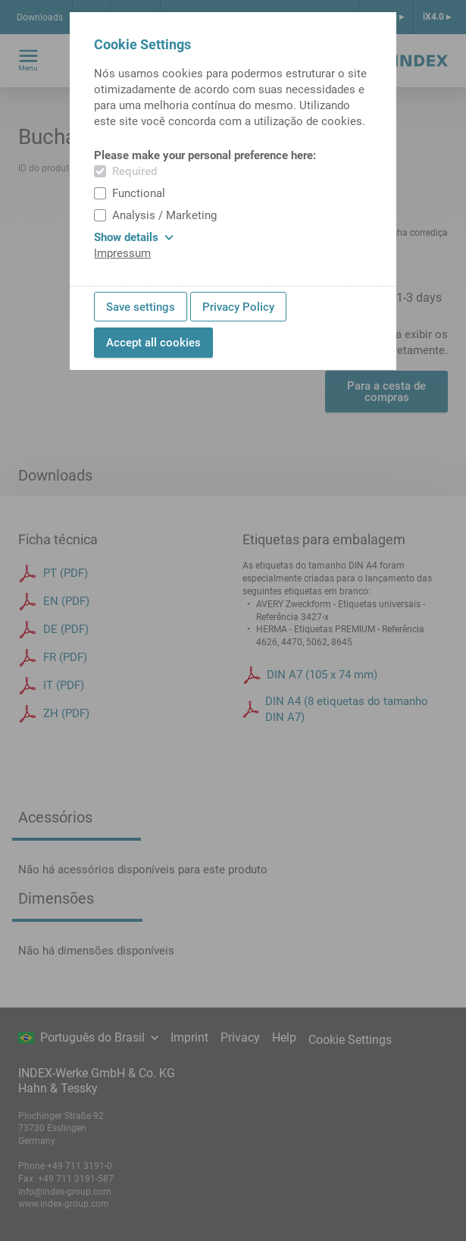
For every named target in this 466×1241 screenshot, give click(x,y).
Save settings (140, 307)
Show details (134, 237)
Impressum (122, 253)
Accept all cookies (153, 342)
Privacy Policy (238, 307)
